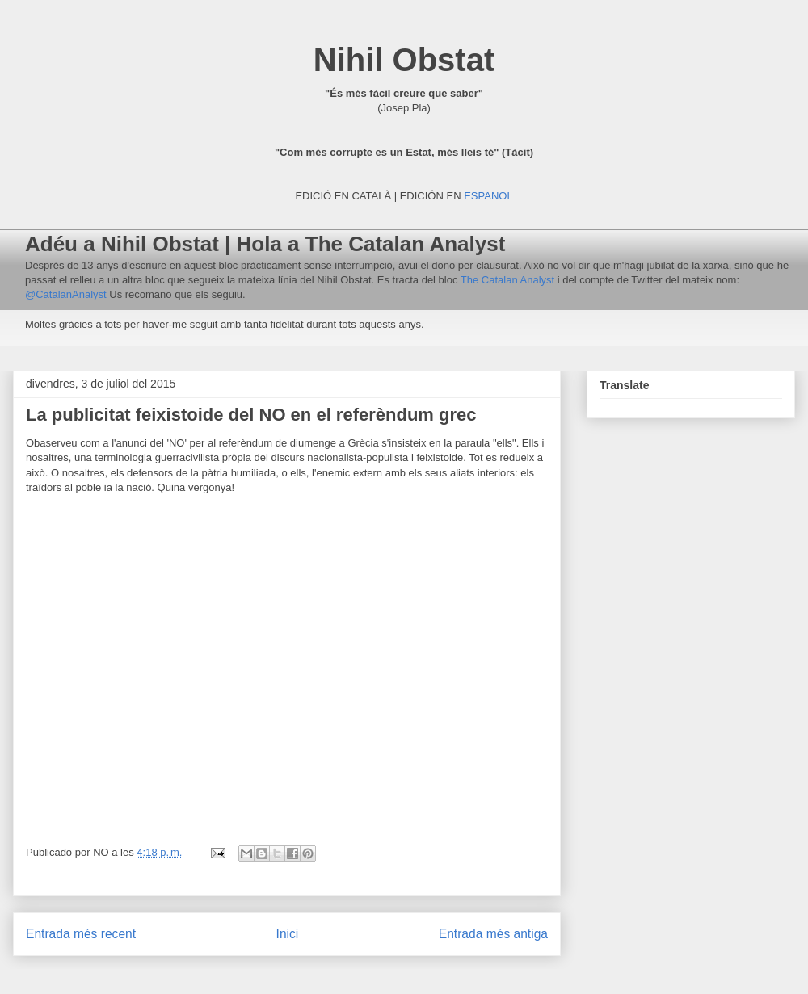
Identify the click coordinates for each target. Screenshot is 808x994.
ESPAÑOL (488, 196)
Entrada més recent (81, 934)
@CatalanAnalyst (67, 294)
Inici (287, 934)
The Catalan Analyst (505, 280)
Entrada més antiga (493, 934)
